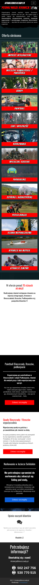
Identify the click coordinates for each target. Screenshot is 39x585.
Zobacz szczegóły (19, 402)
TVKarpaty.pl (23, 582)
